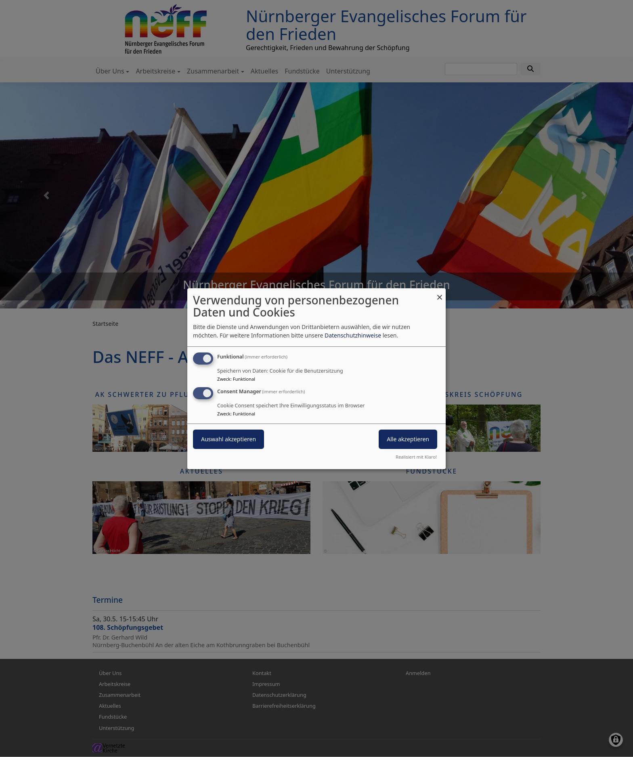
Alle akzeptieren (408, 439)
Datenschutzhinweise (353, 335)
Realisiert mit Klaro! (416, 457)
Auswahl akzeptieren (228, 439)
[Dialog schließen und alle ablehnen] (440, 293)
